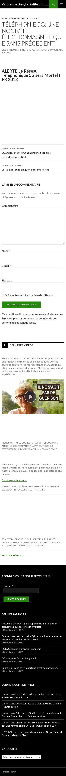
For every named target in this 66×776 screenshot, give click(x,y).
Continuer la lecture (14, 480)
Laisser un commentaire (49, 50)
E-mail (6, 265)
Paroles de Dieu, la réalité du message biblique (25, 4)
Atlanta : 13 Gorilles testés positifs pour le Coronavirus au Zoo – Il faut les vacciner (32, 714)
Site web (7, 280)
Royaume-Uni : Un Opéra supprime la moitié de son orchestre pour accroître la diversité (29, 625)
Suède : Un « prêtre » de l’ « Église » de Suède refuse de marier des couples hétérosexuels (32, 638)
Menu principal (62, 4)
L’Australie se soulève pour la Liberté (22, 486)
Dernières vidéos (21, 345)
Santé (24, 18)
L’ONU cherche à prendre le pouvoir (21, 648)
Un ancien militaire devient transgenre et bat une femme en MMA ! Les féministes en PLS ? (31, 724)
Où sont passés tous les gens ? (19, 658)
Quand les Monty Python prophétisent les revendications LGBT (33, 152)
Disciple (31, 50)
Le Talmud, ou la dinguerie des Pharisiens (33, 167)
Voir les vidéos (11, 18)
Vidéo (5, 50)
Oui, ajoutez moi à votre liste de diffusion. (28, 295)
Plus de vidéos (12, 555)
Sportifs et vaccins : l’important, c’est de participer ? (30, 667)
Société (34, 18)
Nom (6, 250)
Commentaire (10, 205)
